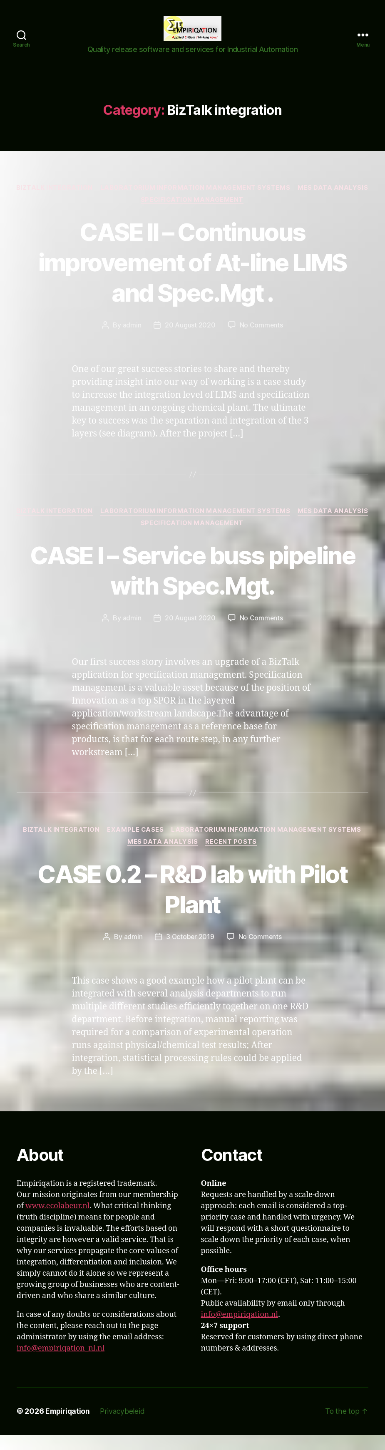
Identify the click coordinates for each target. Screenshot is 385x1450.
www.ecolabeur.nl (57, 1221)
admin (131, 339)
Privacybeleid (124, 1426)
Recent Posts (232, 856)
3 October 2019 (190, 952)
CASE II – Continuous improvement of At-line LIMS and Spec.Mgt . (192, 275)
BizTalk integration (93, 200)
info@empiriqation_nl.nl (60, 1363)
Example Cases (135, 844)
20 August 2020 (190, 339)
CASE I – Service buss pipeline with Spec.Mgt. (192, 584)
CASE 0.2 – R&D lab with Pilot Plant (193, 903)
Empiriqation (68, 1426)
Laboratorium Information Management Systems (235, 200)
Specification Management (232, 213)
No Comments (261, 339)
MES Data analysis (136, 213)
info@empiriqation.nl (239, 1330)
